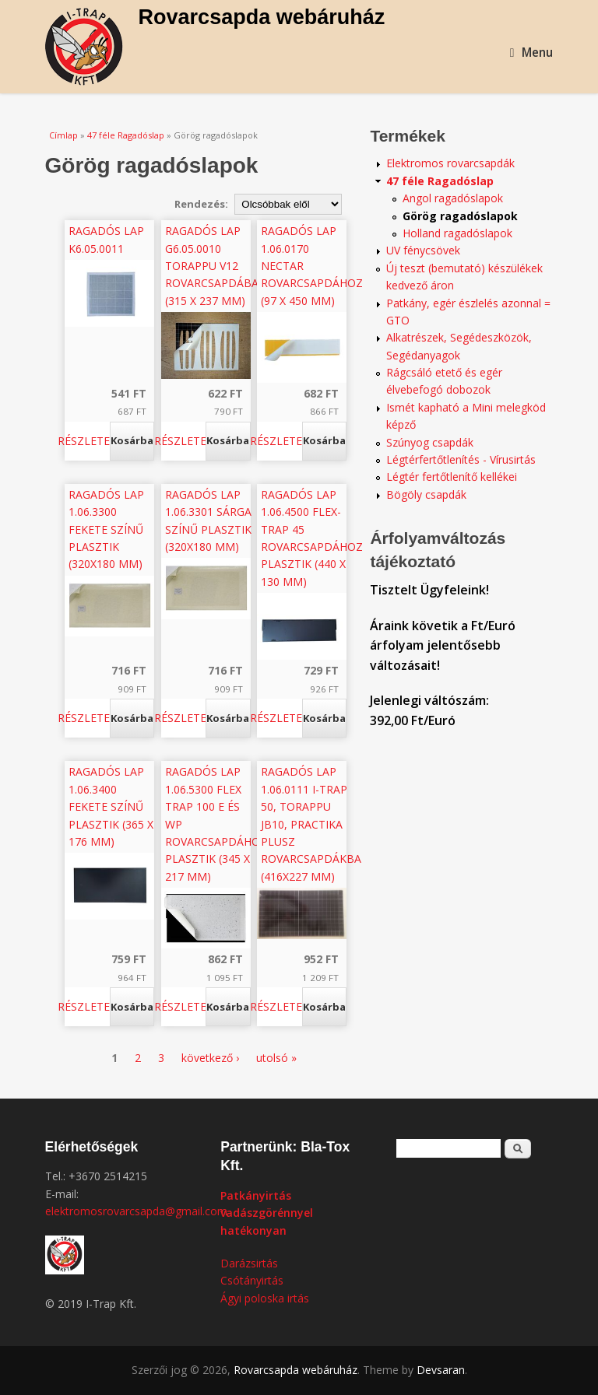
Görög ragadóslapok (460, 216)
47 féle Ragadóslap (125, 135)
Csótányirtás (251, 1280)
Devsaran (441, 1369)
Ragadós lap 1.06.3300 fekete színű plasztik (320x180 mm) (106, 529)
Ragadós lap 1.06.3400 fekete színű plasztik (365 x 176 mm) (111, 806)
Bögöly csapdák (426, 494)
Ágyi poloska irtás (264, 1298)
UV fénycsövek (423, 250)
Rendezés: (202, 204)
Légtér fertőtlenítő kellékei (451, 476)
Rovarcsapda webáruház (262, 17)
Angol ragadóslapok (453, 198)
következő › (210, 1057)
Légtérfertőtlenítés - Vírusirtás (461, 459)
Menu (532, 52)
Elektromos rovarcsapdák (450, 163)
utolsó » (276, 1057)
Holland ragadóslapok (457, 233)
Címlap (63, 135)
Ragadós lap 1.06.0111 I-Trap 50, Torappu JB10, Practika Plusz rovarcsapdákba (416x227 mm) (311, 823)
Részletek (87, 440)
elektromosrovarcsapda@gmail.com (136, 1211)
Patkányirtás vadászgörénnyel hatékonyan (266, 1213)
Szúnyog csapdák (429, 442)
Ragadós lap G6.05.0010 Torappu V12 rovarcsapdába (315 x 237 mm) (212, 265)
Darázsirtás (249, 1263)
